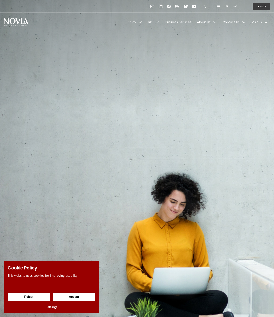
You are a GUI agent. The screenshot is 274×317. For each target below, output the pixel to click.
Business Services (178, 22)
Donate (261, 6)
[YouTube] (194, 6)
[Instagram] (152, 6)
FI (227, 6)
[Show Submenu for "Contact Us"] (244, 22)
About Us (203, 22)
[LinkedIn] (160, 6)
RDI (150, 22)
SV (235, 6)
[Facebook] (169, 6)
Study (132, 22)
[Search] (204, 6)
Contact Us (231, 22)
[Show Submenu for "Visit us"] (266, 22)
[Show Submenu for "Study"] (140, 22)
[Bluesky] (186, 6)
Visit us (257, 22)
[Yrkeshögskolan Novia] (19, 22)
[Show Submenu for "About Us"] (214, 22)
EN (218, 6)
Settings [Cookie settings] (51, 307)
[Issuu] (177, 6)
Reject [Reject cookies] (28, 296)
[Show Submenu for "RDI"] (157, 22)
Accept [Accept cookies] (74, 296)
